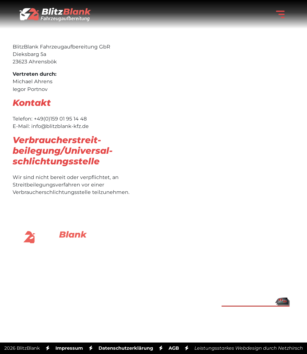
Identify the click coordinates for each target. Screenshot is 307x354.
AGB (174, 348)
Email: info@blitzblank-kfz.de (153, 268)
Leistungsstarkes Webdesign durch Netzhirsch (248, 348)
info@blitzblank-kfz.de (60, 126)
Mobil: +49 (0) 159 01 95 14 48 (153, 302)
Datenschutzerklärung (126, 348)
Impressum (69, 348)
